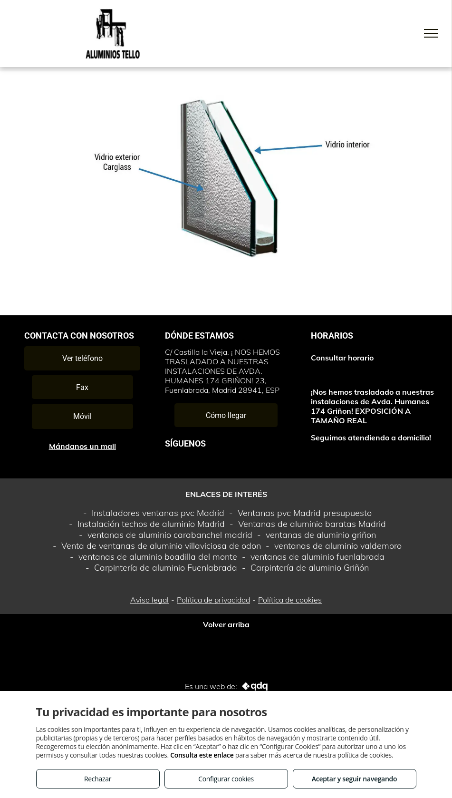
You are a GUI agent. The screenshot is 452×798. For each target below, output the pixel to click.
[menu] (431, 33)
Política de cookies (290, 599)
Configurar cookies (226, 778)
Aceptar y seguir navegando (354, 778)
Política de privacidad (213, 599)
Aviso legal (149, 599)
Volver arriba (226, 624)
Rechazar (97, 778)
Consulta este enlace (201, 754)
